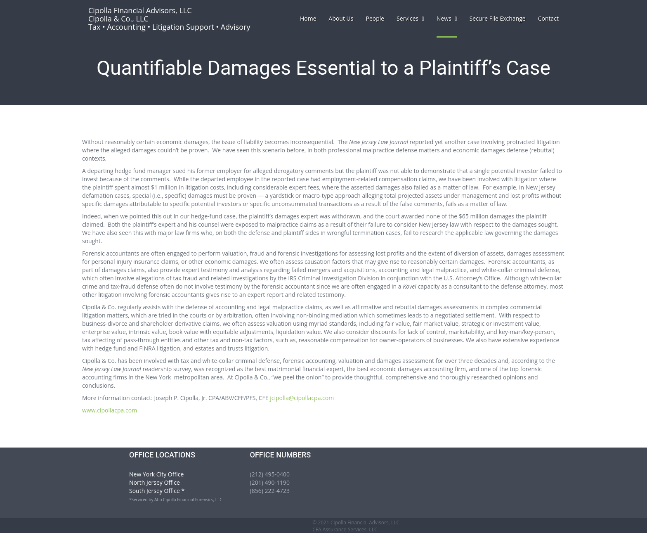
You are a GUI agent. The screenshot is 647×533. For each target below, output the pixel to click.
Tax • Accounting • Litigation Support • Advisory (169, 18)
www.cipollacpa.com (109, 410)
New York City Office (156, 474)
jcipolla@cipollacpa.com (302, 398)
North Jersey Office (154, 482)
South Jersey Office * (156, 491)
